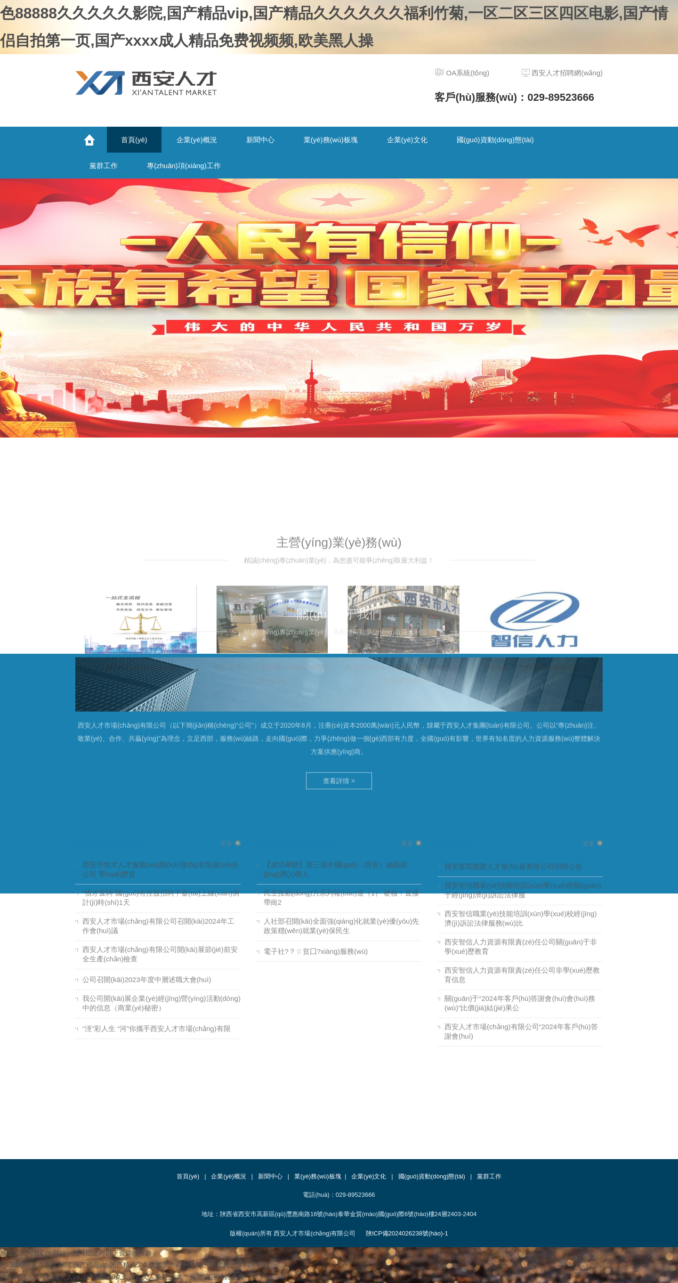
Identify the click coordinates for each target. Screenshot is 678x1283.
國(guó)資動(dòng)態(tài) (431, 1176)
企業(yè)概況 (228, 1176)
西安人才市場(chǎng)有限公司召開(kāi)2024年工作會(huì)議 (158, 757)
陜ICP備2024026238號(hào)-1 (407, 1233)
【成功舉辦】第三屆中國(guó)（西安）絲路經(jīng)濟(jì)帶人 (335, 701)
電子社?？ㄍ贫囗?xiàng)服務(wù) (316, 783)
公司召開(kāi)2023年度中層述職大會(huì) (146, 811)
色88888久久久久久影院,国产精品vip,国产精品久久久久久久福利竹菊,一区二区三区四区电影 (135, 1264)
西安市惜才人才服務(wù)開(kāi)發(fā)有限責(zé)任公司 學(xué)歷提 (160, 701)
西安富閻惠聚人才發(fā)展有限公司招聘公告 (513, 698)
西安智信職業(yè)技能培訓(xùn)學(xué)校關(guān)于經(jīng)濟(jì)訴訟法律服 (522, 722)
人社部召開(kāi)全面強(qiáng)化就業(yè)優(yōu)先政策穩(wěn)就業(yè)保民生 (342, 757)
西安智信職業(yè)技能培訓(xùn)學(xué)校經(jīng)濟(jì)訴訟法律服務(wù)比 (520, 750)
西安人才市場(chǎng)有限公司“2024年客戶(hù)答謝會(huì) (521, 863)
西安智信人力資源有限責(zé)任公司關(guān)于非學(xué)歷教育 (520, 778)
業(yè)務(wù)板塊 (317, 1176)
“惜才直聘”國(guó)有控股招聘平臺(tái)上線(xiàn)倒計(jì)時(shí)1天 (160, 729)
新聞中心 (270, 1176)
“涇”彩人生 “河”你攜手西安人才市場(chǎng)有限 (156, 860)
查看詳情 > (339, 629)
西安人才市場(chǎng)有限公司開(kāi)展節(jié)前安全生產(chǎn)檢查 (160, 786)
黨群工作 (489, 1176)
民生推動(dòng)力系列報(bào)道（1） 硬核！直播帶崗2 (342, 729)
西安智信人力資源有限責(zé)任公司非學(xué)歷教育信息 (522, 806)
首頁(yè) (188, 1176)
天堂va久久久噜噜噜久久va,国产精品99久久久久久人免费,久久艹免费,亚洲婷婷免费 (122, 1277)
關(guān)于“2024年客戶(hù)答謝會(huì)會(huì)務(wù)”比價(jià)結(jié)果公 (519, 835)
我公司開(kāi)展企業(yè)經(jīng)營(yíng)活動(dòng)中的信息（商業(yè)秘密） (161, 835)
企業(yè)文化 (368, 1176)
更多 (226, 675)
